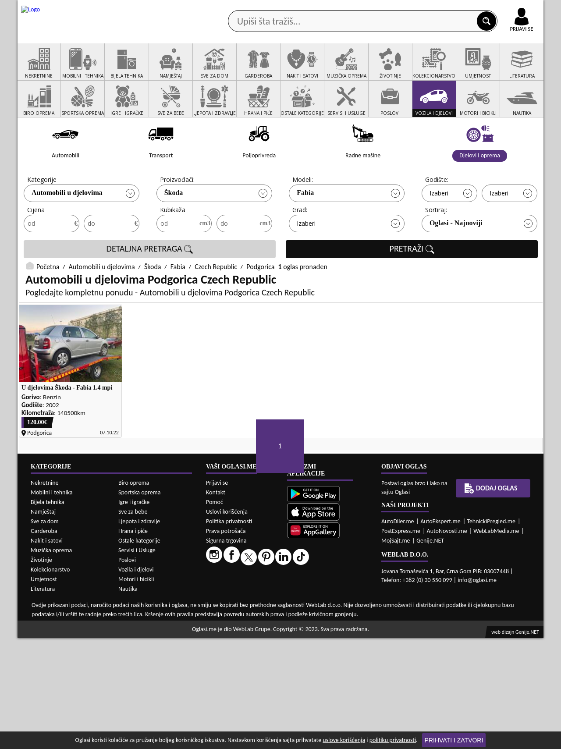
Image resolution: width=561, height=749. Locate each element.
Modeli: (302, 213)
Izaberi (439, 226)
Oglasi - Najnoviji (456, 256)
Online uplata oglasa (503, 9)
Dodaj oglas (516, 69)
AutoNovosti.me (447, 641)
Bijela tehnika (47, 613)
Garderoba (44, 642)
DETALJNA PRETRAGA (150, 282)
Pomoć (214, 612)
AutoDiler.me (397, 631)
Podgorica (260, 300)
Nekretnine (45, 593)
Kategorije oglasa (74, 69)
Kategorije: (42, 213)
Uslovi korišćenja (227, 622)
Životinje (41, 670)
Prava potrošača (225, 641)
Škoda (173, 226)
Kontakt (442, 8)
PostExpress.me (400, 641)
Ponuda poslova (451, 69)
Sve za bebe (132, 622)
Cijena (36, 243)
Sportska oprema (139, 603)
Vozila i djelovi (136, 680)
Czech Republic (216, 300)
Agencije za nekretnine (300, 69)
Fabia (305, 226)
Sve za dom (45, 632)
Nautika (128, 699)
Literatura (43, 699)
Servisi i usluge (380, 69)
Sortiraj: (436, 243)
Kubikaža (172, 243)
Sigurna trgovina (226, 651)
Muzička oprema (51, 661)
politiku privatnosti (392, 740)
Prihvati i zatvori (454, 740)
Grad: (299, 243)
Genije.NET (430, 651)
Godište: (436, 213)
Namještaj (43, 622)
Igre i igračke (133, 613)
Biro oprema (133, 593)
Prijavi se (217, 593)
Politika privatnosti (229, 631)
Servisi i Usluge (137, 661)
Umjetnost (44, 690)
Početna (47, 300)
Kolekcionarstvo (50, 680)
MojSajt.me (395, 651)
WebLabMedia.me (496, 641)
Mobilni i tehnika (52, 603)
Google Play (232, 8)
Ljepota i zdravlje (139, 632)
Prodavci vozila (219, 69)
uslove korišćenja (344, 740)
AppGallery (342, 9)
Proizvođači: (177, 213)
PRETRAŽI (412, 282)
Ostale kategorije (139, 651)
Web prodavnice (148, 69)
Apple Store (288, 8)
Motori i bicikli (136, 690)
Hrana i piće (133, 642)
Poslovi (127, 670)
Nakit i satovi (47, 651)
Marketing (394, 9)
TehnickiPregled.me (491, 631)
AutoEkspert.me (440, 631)
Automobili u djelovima (67, 226)
